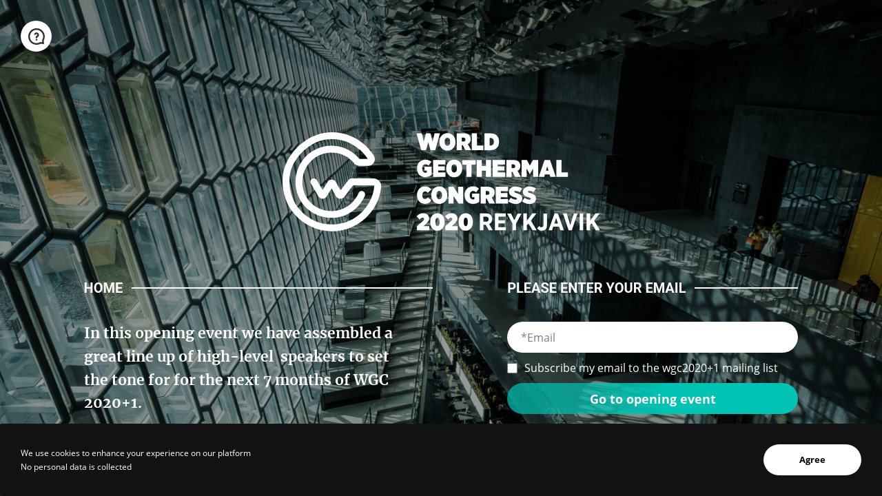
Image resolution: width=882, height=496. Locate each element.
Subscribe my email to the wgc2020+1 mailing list (642, 367)
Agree (812, 459)
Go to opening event (653, 399)
